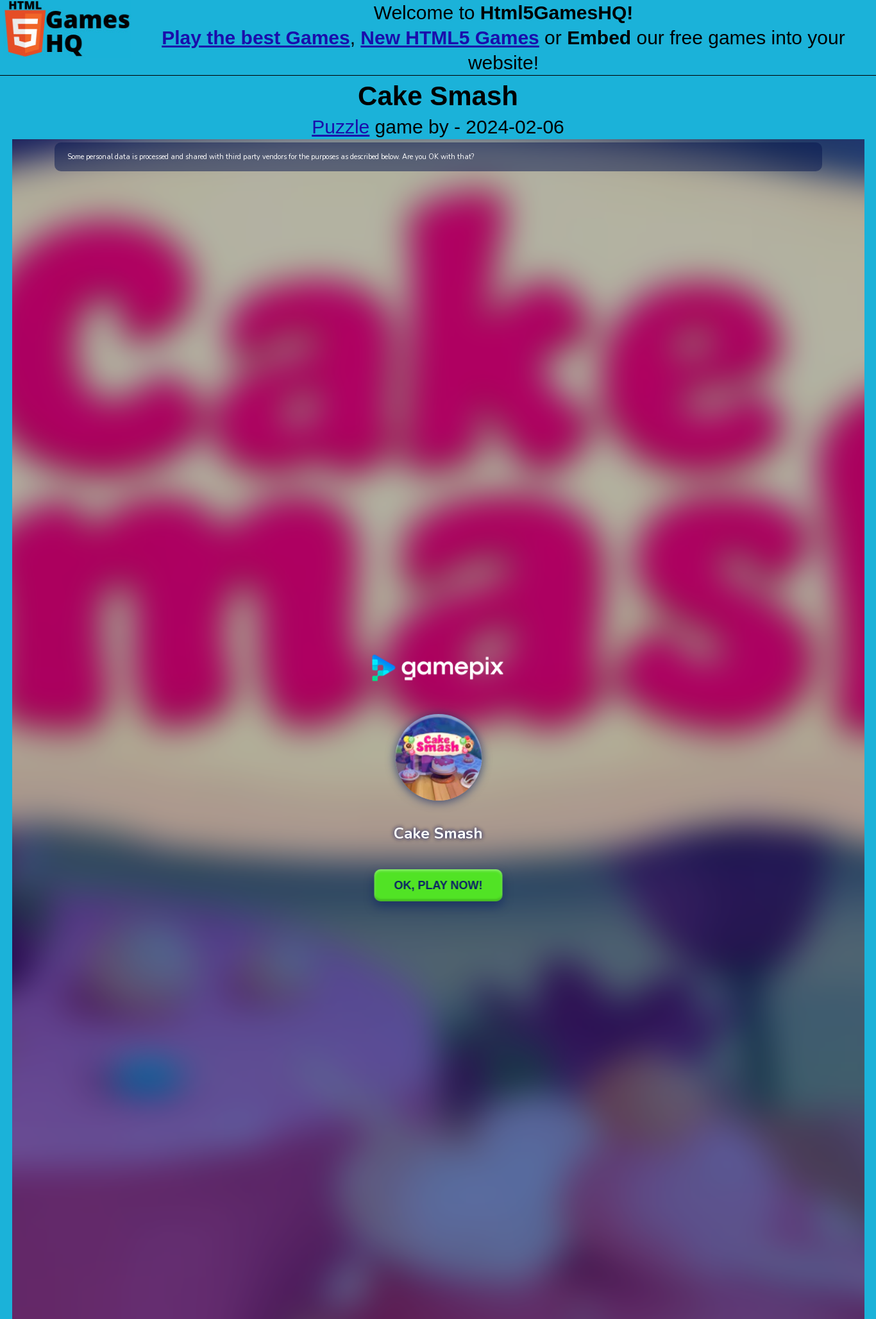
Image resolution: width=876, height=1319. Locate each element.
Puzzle (340, 126)
